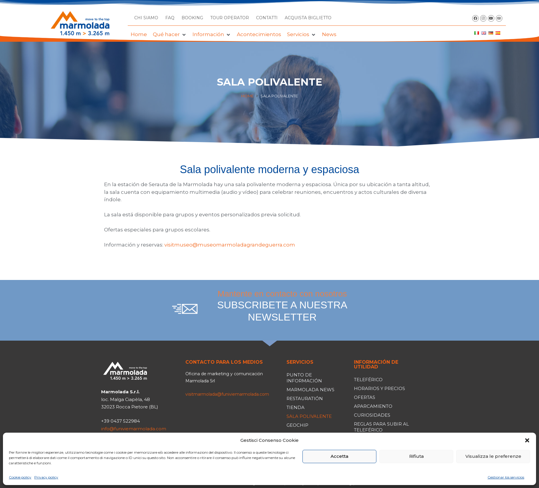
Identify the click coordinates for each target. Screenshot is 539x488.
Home (247, 96)
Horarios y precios (379, 388)
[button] (527, 440)
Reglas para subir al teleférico (381, 427)
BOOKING (192, 17)
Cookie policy (20, 477)
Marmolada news (310, 389)
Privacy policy (46, 477)
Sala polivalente (309, 416)
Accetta (339, 456)
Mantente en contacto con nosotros (282, 306)
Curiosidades (372, 415)
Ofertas (364, 397)
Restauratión (305, 398)
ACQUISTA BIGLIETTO (308, 17)
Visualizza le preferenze (493, 456)
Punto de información (304, 378)
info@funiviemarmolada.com (133, 428)
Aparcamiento (373, 406)
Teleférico (368, 379)
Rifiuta (416, 456)
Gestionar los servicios (506, 477)
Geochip (297, 425)
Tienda (296, 407)
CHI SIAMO (146, 17)
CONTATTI (267, 17)
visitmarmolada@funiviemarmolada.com (227, 394)
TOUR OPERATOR (229, 17)
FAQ (169, 17)
